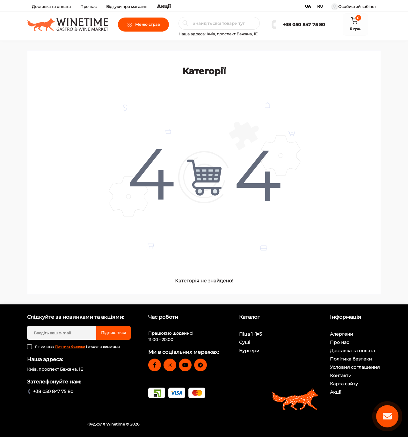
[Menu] (143, 25)
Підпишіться (113, 332)
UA (308, 6)
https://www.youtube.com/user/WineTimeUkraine (185, 365)
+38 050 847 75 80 (304, 24)
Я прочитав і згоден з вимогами (77, 346)
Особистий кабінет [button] (353, 6)
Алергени (341, 334)
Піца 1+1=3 (250, 334)
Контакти (341, 375)
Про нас (88, 6)
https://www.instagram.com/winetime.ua (170, 365)
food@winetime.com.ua (172, 379)
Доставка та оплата (51, 6)
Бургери (249, 350)
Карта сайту (344, 384)
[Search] (185, 23)
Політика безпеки (70, 347)
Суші (244, 342)
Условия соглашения (355, 367)
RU (320, 6)
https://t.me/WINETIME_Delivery (200, 365)
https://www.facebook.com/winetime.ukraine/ (154, 365)
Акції (164, 7)
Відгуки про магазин (126, 6)
